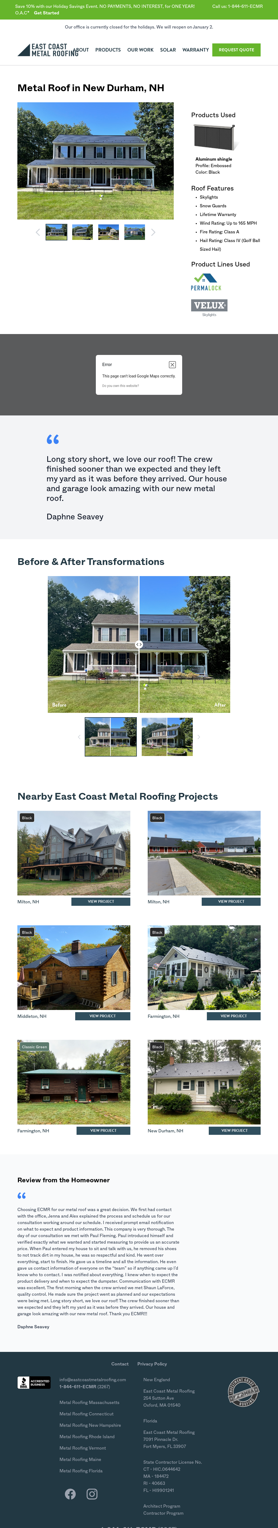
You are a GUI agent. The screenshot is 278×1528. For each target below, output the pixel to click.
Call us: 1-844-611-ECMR (237, 6)
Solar (168, 49)
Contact (120, 1364)
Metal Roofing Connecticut (86, 1414)
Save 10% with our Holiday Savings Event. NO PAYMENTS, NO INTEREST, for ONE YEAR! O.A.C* (105, 9)
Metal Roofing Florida (81, 1471)
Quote (236, 50)
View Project (101, 901)
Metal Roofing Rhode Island (87, 1437)
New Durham (113, 88)
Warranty (195, 49)
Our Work (140, 49)
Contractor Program (163, 1513)
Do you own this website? (120, 386)
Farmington (159, 1016)
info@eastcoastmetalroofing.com (92, 1380)
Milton (23, 902)
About (81, 49)
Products (108, 49)
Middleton (27, 1016)
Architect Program (161, 1506)
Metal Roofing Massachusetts (89, 1402)
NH (157, 88)
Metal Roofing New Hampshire (90, 1425)
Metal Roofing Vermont (82, 1448)
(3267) (84, 1387)
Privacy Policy (152, 1364)
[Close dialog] (172, 364)
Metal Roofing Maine (80, 1459)
